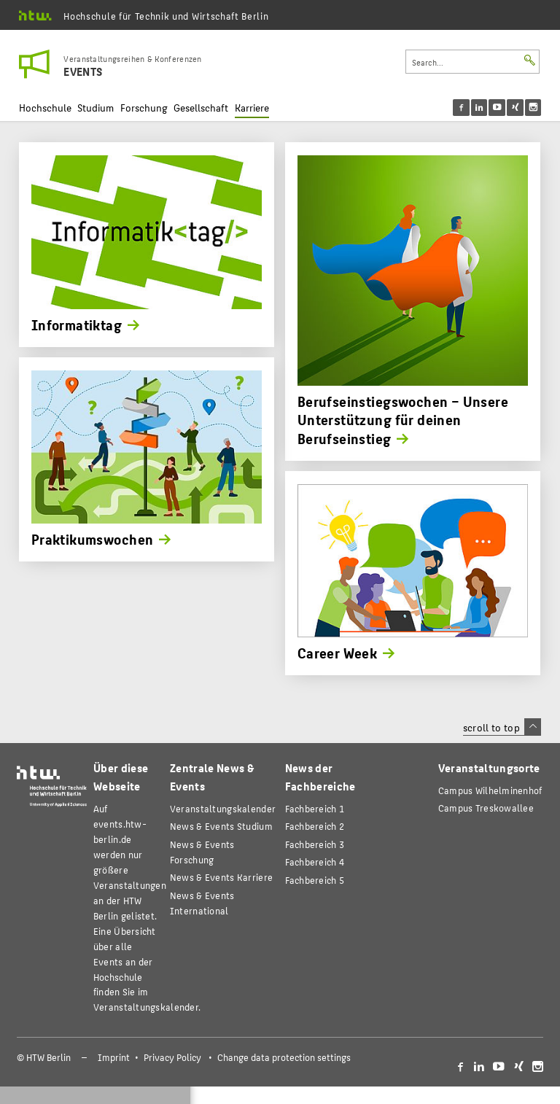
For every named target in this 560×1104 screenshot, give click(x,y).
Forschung (144, 107)
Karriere (252, 107)
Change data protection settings (284, 1057)
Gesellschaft (201, 107)
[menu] (506, 107)
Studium (95, 107)
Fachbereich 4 (315, 861)
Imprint (114, 1057)
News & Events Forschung (202, 851)
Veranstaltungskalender (223, 808)
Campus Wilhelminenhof (490, 790)
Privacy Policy (172, 1057)
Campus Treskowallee (486, 807)
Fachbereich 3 (315, 844)
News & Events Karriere (221, 877)
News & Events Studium (221, 825)
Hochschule (45, 107)
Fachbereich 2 (315, 825)
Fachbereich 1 (315, 808)
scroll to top (502, 727)
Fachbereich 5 (315, 879)
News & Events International (202, 902)
